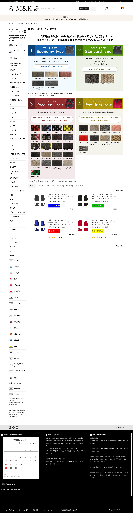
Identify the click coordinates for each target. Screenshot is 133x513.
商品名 (47, 186)
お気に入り (114, 9)
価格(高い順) (69, 186)
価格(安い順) (60, 186)
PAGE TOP (121, 427)
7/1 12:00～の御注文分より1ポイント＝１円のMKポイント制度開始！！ (66, 19)
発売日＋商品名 (79, 186)
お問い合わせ (107, 9)
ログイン (111, 1)
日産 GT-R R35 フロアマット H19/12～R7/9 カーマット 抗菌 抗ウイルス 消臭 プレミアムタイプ (104, 222)
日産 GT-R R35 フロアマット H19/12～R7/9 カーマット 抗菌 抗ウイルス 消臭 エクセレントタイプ (60, 222)
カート (121, 8)
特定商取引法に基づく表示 (69, 510)
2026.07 (33, 443)
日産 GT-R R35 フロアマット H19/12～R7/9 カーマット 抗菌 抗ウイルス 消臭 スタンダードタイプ (104, 196)
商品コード (40, 186)
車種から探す (84, 8)
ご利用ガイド (78, 1)
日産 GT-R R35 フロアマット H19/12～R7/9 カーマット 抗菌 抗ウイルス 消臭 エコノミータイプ (60, 196)
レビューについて (101, 1)
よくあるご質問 (89, 1)
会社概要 (35, 510)
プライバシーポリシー (49, 510)
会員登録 (120, 1)
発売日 (53, 186)
